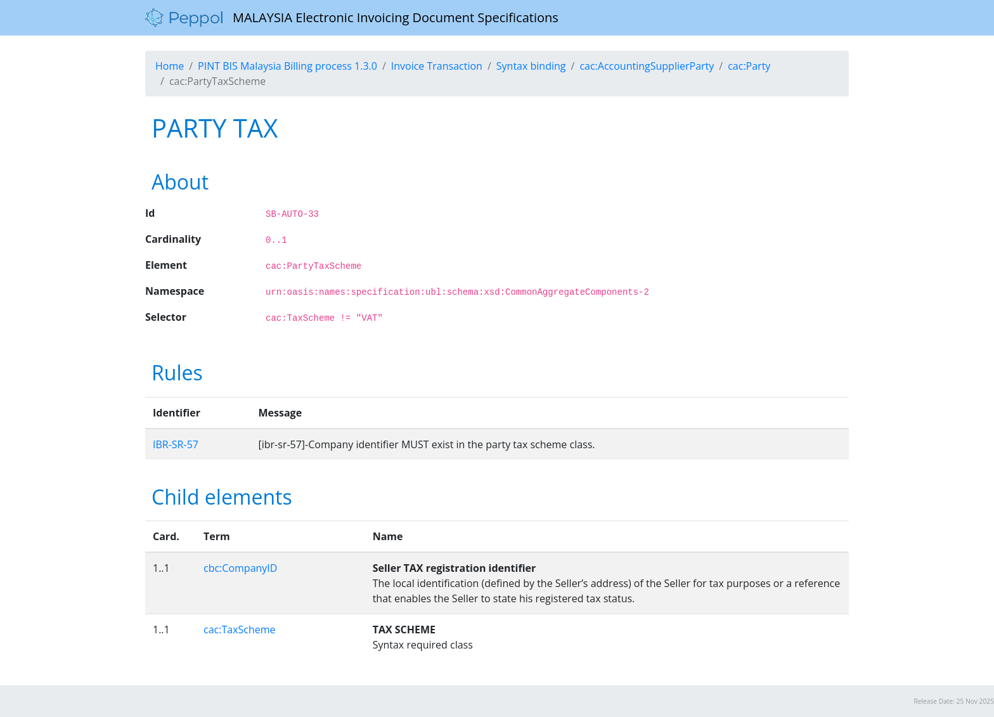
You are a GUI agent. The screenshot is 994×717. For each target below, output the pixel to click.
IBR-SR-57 (175, 444)
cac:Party (749, 66)
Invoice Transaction (436, 66)
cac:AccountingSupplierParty (646, 66)
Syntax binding (531, 66)
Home (169, 66)
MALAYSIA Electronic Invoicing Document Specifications (351, 17)
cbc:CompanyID (240, 568)
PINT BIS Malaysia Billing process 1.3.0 (287, 66)
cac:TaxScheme (239, 629)
